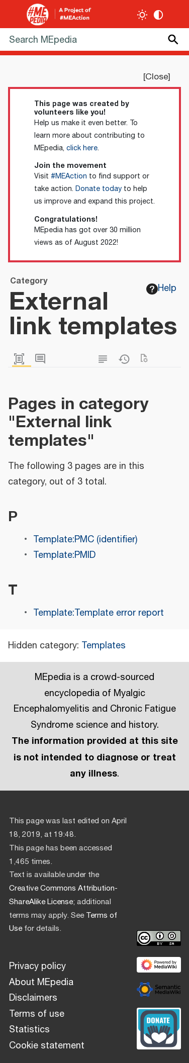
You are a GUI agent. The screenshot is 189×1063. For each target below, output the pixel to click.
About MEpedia (41, 983)
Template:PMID (64, 555)
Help (161, 288)
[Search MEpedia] (94, 39)
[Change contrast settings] (158, 15)
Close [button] (156, 76)
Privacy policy (37, 966)
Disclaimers (33, 998)
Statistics (29, 1030)
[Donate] (159, 1027)
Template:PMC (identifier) (85, 540)
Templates (103, 646)
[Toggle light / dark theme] (142, 15)
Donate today (98, 189)
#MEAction (69, 176)
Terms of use (36, 1014)
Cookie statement (46, 1046)
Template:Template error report (98, 613)
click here (82, 148)
